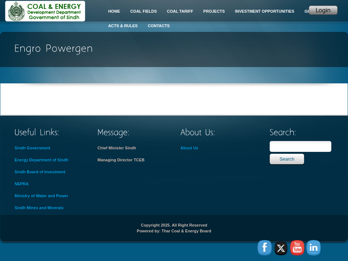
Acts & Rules (122, 26)
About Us (189, 148)
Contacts (159, 26)
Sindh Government (32, 148)
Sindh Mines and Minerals (38, 208)
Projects (214, 11)
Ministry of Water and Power (41, 196)
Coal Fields (143, 11)
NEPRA (21, 184)
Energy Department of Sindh (41, 160)
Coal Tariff (180, 11)
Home (114, 11)
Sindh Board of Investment (39, 172)
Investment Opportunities (264, 11)
